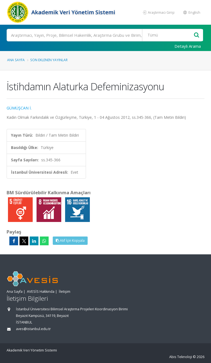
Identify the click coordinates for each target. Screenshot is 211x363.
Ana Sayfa (16, 60)
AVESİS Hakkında (40, 291)
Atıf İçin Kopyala (70, 240)
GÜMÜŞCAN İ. (19, 108)
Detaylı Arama (187, 46)
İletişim (64, 291)
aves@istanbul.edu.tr (33, 329)
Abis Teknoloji (180, 356)
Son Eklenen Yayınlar (49, 60)
